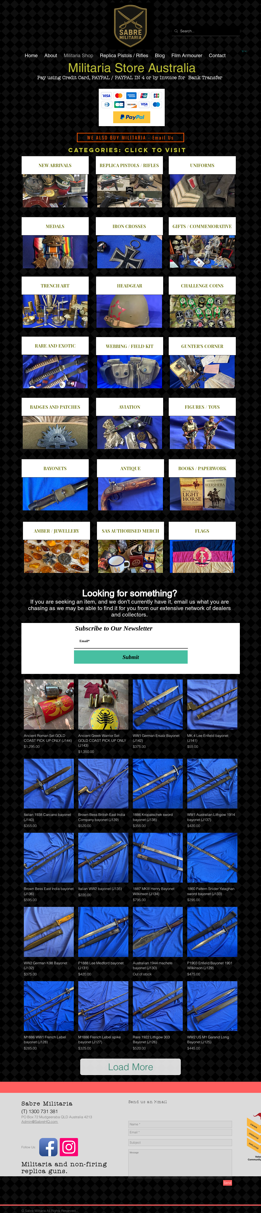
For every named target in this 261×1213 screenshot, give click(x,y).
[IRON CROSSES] (129, 226)
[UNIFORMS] (202, 165)
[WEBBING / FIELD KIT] (129, 346)
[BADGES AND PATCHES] (55, 407)
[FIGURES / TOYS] (202, 407)
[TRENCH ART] (55, 285)
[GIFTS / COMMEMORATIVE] (202, 226)
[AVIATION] (129, 407)
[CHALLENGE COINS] (202, 285)
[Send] (227, 1183)
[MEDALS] (55, 226)
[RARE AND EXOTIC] (55, 345)
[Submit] (131, 657)
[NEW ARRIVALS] (55, 165)
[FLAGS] (202, 531)
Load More (130, 1067)
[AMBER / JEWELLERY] (56, 531)
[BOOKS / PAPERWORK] (202, 468)
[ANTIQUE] (130, 468)
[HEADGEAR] (129, 285)
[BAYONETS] (55, 468)
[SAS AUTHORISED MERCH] (130, 531)
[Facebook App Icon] (48, 1147)
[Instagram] (69, 1147)
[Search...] (205, 31)
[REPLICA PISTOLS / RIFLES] (129, 165)
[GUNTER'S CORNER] (202, 346)
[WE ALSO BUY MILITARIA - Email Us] (130, 137)
